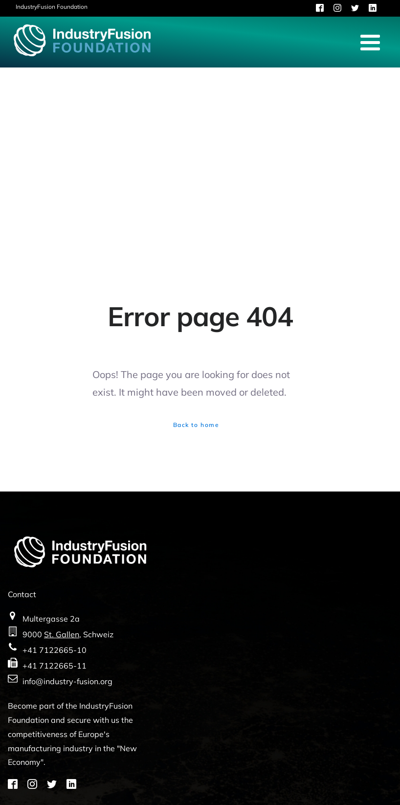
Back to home (196, 424)
